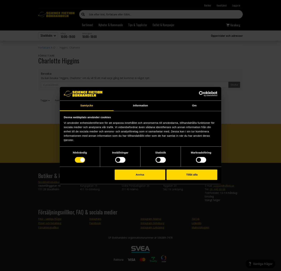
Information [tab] (140, 105)
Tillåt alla (192, 174)
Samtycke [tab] (86, 105)
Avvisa (140, 174)
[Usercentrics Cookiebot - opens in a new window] (201, 93)
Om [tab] (194, 105)
